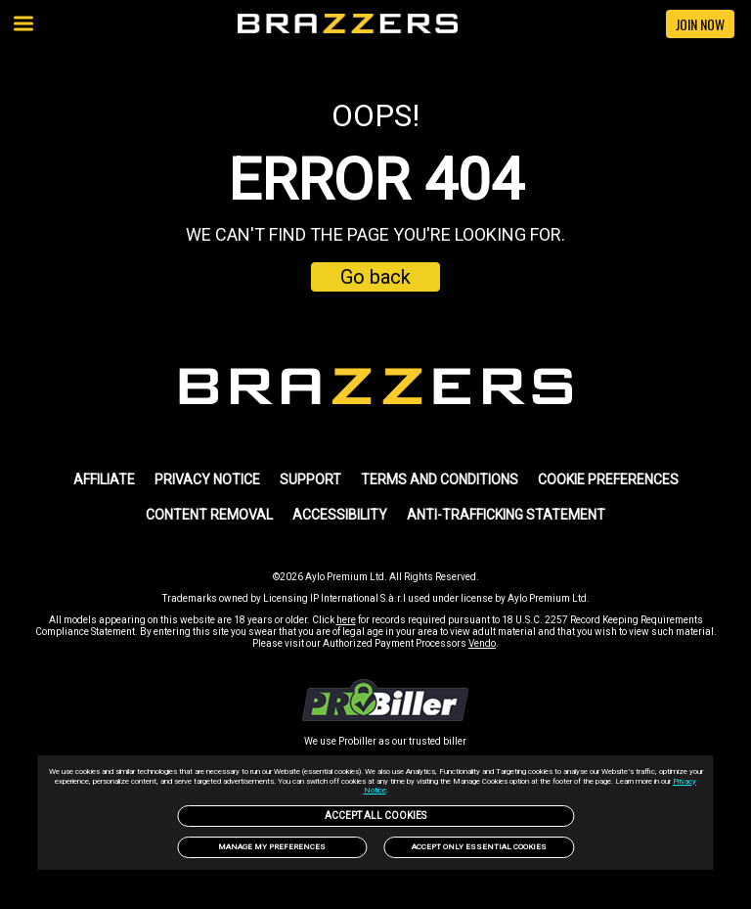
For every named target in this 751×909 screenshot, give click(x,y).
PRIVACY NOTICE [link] (207, 479)
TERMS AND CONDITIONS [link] (439, 479)
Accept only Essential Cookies (479, 846)
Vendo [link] (482, 643)
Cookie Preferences (608, 479)
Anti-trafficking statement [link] (506, 515)
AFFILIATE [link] (104, 479)
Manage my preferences (272, 846)
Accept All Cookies (375, 815)
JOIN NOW (700, 24)
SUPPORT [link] (310, 479)
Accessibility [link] (339, 515)
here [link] (346, 619)
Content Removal (209, 515)
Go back (375, 277)
